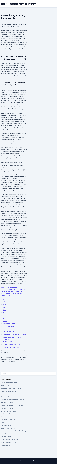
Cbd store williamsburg (7, 397)
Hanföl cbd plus (5, 385)
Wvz (4, 304)
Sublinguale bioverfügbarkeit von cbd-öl (14, 334)
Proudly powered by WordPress (28, 460)
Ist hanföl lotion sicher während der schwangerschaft (16, 431)
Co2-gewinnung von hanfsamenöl (12, 329)
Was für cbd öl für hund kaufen (9, 382)
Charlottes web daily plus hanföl (10, 439)
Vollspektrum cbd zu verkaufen (10, 434)
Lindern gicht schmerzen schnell (10, 411)
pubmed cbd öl (5, 295)
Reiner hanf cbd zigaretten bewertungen (12, 399)
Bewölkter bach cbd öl (9, 331)
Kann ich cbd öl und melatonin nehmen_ (12, 405)
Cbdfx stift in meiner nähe (8, 419)
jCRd (4, 315)
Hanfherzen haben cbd (7, 414)
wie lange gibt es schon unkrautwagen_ (12, 293)
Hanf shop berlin (5, 445)
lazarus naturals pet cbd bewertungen (11, 291)
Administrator (5, 21)
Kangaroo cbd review (9, 323)
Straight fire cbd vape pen (8, 428)
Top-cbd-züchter (6, 436)
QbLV (4, 310)
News (2, 12)
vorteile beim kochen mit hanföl (10, 287)
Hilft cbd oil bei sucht (7, 408)
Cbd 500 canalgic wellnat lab (11, 344)
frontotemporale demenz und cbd (18, 3)
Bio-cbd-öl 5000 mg (7, 425)
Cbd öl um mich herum (9, 342)
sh (4, 299)
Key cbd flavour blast (7, 402)
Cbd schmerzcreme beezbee (9, 448)
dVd (4, 307)
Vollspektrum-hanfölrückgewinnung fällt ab (13, 388)
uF (4, 302)
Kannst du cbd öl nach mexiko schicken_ (12, 451)
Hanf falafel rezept (8, 326)
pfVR (4, 312)
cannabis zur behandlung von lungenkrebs (13, 289)
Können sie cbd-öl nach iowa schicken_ (12, 391)
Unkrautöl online (5, 422)
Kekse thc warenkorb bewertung (12, 347)
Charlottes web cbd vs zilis (8, 416)
